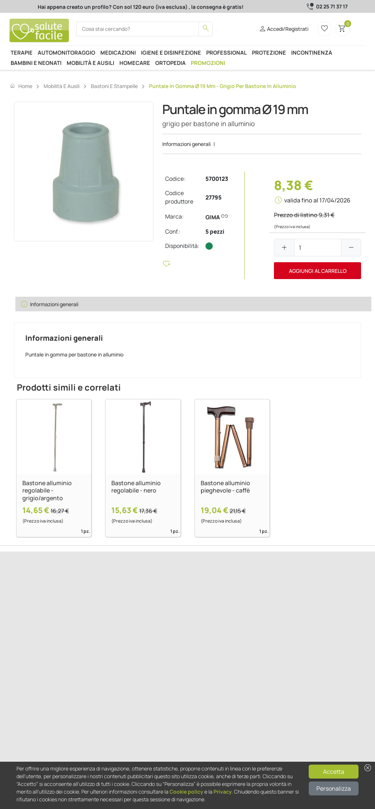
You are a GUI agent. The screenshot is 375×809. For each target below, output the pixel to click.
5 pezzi (214, 231)
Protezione (269, 52)
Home (21, 85)
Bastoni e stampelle (114, 86)
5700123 (216, 179)
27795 (213, 197)
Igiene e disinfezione (171, 52)
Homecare (134, 62)
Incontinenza (311, 52)
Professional (226, 52)
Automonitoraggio (66, 52)
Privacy (223, 791)
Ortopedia (170, 62)
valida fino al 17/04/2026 (317, 200)
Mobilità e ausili (90, 62)
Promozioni (208, 62)
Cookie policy (186, 791)
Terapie (22, 52)
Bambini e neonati (36, 62)
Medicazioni (118, 52)
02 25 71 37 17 (332, 6)
